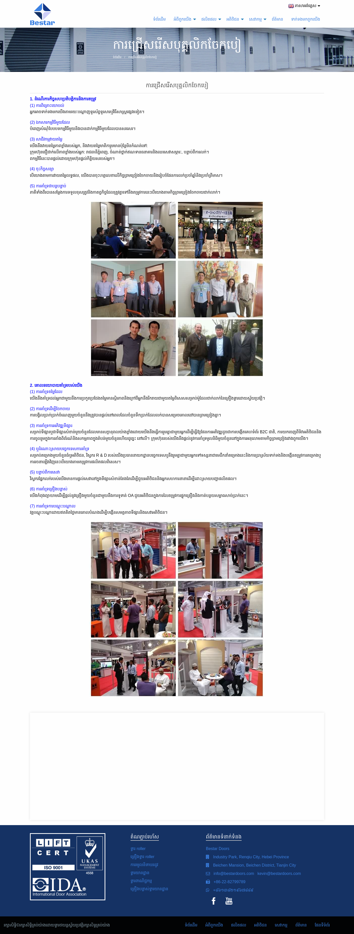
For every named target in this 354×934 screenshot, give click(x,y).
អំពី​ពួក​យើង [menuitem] (182, 19)
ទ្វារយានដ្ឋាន (139, 873)
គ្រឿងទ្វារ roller (142, 857)
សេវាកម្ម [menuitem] (255, 19)
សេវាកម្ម (281, 925)
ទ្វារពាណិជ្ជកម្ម (141, 881)
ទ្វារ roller (138, 848)
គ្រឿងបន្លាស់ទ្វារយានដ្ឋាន (149, 889)
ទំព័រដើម (191, 925)
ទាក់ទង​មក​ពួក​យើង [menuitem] (305, 19)
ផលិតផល (238, 925)
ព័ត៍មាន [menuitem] (277, 19)
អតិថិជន (260, 925)
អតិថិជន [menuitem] (233, 19)
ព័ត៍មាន (301, 925)
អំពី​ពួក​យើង (214, 925)
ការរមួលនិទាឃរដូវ (144, 865)
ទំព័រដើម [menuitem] (159, 19)
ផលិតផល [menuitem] (208, 19)
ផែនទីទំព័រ (322, 925)
